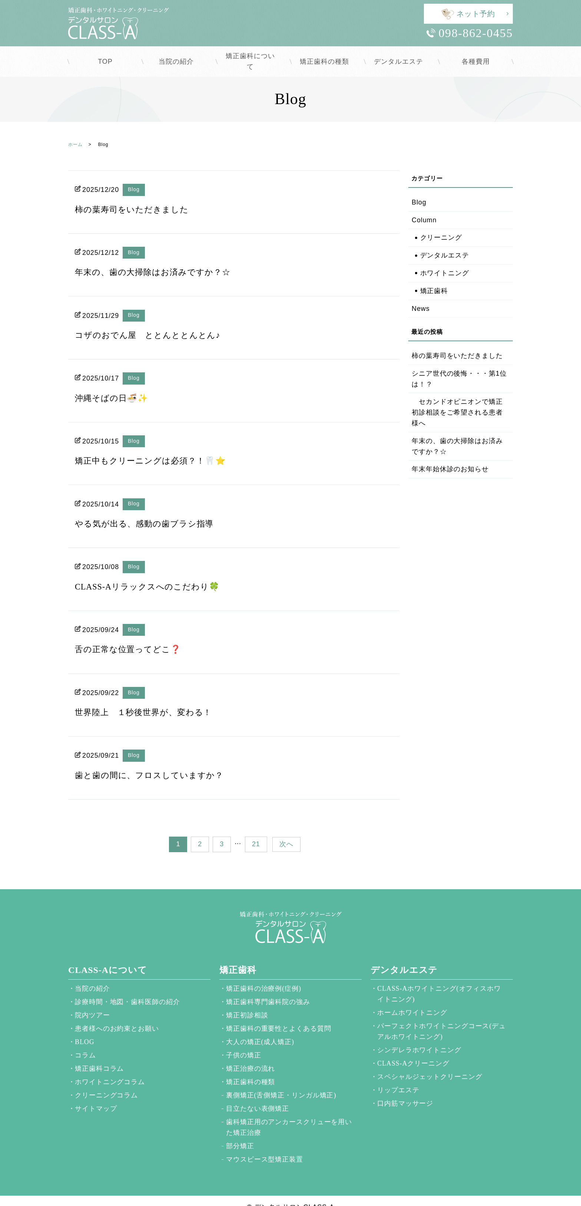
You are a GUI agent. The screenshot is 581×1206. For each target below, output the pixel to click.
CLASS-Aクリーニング (413, 1050)
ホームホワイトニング (412, 999)
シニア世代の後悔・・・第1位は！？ (459, 366)
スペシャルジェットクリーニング (429, 1063)
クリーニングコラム (106, 1082)
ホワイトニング (444, 260)
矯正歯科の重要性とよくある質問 (278, 1015)
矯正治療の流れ (250, 1055)
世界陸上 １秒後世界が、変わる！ (149, 699)
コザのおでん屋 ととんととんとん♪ (153, 322)
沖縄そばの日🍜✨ (114, 385)
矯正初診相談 (247, 1002)
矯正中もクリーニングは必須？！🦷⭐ (157, 447)
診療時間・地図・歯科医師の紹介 (127, 989)
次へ (286, 831)
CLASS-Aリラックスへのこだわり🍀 (153, 573)
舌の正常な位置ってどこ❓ (132, 636)
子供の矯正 (243, 1042)
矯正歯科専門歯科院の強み (268, 989)
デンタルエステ (401, 55)
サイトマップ (96, 1095)
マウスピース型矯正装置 (264, 1146)
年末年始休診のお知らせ (450, 456)
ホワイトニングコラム (110, 1069)
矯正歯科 (434, 278)
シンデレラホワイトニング (419, 1037)
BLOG (84, 1029)
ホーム (75, 131)
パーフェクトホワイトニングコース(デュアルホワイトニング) (441, 1018)
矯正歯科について (253, 55)
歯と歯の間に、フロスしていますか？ (155, 762)
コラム (85, 1042)
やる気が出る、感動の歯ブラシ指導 (150, 510)
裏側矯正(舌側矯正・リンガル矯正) (281, 1082)
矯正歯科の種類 (327, 55)
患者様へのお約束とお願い (117, 1015)
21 (256, 831)
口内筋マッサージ (405, 1090)
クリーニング (441, 224)
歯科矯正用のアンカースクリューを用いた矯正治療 (289, 1114)
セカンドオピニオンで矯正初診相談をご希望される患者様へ (457, 399)
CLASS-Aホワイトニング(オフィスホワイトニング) (439, 981)
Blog (134, 176)
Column (424, 207)
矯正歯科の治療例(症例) (263, 975)
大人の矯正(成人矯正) (260, 1029)
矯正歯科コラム (99, 1055)
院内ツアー (92, 1002)
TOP (105, 55)
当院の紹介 (179, 55)
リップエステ (398, 1077)
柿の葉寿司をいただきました (136, 196)
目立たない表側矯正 (257, 1095)
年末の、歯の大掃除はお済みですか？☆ (159, 259)
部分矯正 (240, 1133)
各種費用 (476, 55)
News (421, 295)
